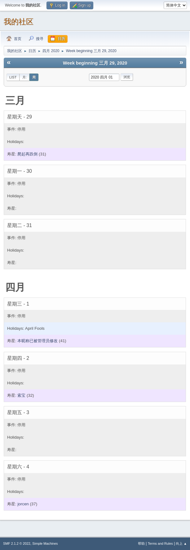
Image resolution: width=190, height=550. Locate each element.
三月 (15, 100)
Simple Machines (45, 543)
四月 (15, 287)
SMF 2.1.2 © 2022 (16, 543)
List (13, 77)
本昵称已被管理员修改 (37, 340)
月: (24, 77)
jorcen (23, 504)
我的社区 (18, 21)
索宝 (21, 395)
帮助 (141, 543)
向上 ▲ (181, 543)
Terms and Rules (160, 543)
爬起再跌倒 (27, 154)
